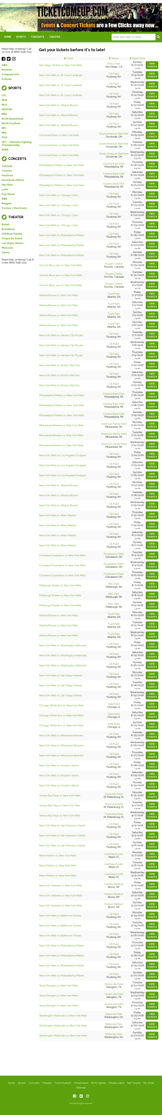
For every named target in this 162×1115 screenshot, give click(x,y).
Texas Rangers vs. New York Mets (58, 985)
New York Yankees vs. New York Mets (60, 885)
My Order (148, 1082)
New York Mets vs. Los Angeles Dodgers (62, 455)
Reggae (7, 203)
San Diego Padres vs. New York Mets (60, 65)
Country (7, 170)
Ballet (6, 224)
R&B (4, 198)
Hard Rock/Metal (13, 180)
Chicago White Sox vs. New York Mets (61, 705)
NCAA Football (11, 123)
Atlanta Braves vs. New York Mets (58, 295)
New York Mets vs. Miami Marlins (57, 515)
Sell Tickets (133, 1082)
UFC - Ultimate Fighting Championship (17, 144)
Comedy (7, 166)
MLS (4, 104)
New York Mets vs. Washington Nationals (63, 645)
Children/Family (12, 233)
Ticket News (81, 1082)
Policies (7, 79)
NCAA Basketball (12, 118)
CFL (4, 95)
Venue (115, 58)
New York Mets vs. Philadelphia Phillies (61, 235)
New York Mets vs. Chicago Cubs (58, 195)
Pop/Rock (8, 194)
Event (69, 58)
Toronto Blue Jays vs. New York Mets (60, 265)
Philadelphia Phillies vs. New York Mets (61, 165)
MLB (4, 100)
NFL (4, 128)
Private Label (116, 1082)
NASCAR (7, 109)
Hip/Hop (7, 184)
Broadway (8, 229)
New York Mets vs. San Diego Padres (60, 675)
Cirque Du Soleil (12, 238)
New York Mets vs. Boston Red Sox (59, 365)
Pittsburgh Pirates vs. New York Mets (60, 585)
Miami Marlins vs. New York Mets (57, 855)
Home (7, 37)
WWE (5, 149)
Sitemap (81, 1087)
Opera (6, 252)
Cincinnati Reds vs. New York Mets (59, 135)
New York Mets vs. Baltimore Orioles (60, 915)
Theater (54, 37)
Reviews (7, 69)
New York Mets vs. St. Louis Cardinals (60, 75)
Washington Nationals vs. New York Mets (63, 1015)
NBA (4, 114)
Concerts (37, 37)
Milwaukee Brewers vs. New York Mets (61, 425)
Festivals (7, 175)
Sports (21, 37)
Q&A (4, 65)
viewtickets (152, 65)
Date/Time (138, 58)
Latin (5, 189)
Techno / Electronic (14, 208)
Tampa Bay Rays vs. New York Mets (59, 795)
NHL (4, 132)
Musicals (7, 247)
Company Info (10, 74)
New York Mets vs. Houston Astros (59, 765)
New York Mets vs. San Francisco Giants (62, 825)
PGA (4, 137)
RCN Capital (98, 1082)
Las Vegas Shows (12, 243)
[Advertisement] (81, 1058)
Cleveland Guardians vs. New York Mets (62, 555)
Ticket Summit (63, 1082)
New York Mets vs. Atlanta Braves (58, 105)
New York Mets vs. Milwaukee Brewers (61, 735)
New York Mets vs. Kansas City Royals (61, 335)
